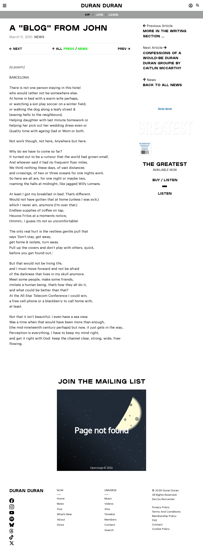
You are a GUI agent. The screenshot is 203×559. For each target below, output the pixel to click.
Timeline (109, 514)
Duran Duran (101, 5)
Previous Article (158, 26)
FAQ (154, 520)
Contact (109, 524)
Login (113, 14)
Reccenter (168, 499)
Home (61, 498)
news (83, 48)
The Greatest (165, 164)
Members (110, 519)
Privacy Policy (160, 507)
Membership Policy (164, 516)
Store (60, 524)
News (39, 37)
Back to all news (162, 85)
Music (108, 498)
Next (15, 48)
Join (99, 14)
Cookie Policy (160, 529)
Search (109, 530)
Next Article (155, 47)
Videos (108, 503)
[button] (199, 7)
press (68, 48)
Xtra (107, 509)
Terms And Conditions (166, 511)
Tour (59, 509)
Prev (124, 48)
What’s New (64, 514)
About (61, 519)
